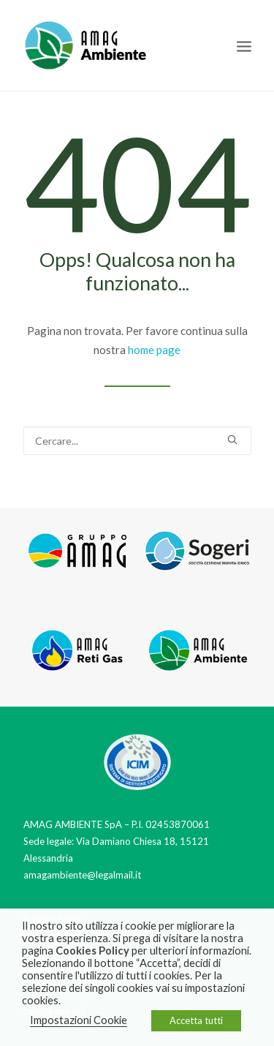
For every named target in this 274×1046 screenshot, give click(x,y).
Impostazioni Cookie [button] (78, 1020)
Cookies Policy (92, 950)
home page (154, 349)
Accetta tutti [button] (196, 1020)
